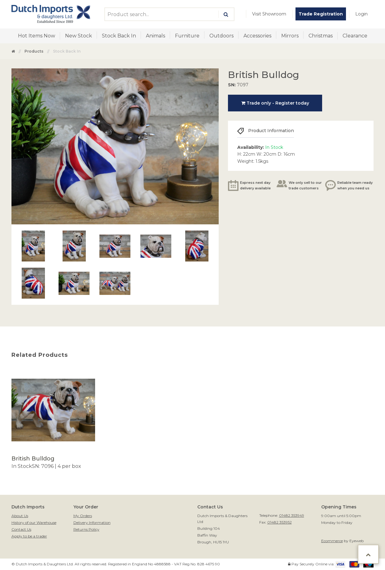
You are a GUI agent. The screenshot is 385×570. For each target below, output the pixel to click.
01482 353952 (279, 522)
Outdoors (221, 36)
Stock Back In (119, 36)
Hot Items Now (36, 36)
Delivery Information (92, 522)
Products (33, 51)
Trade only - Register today (275, 103)
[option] (53, 419)
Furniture (187, 36)
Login (361, 14)
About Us (19, 515)
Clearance (355, 36)
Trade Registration (321, 14)
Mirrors (290, 36)
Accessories (257, 36)
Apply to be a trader (29, 536)
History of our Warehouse (33, 522)
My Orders (82, 515)
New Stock (78, 36)
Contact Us (21, 529)
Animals (155, 36)
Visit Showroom (269, 14)
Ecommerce (332, 540)
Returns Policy (86, 529)
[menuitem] (269, 13)
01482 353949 (291, 515)
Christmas (320, 36)
